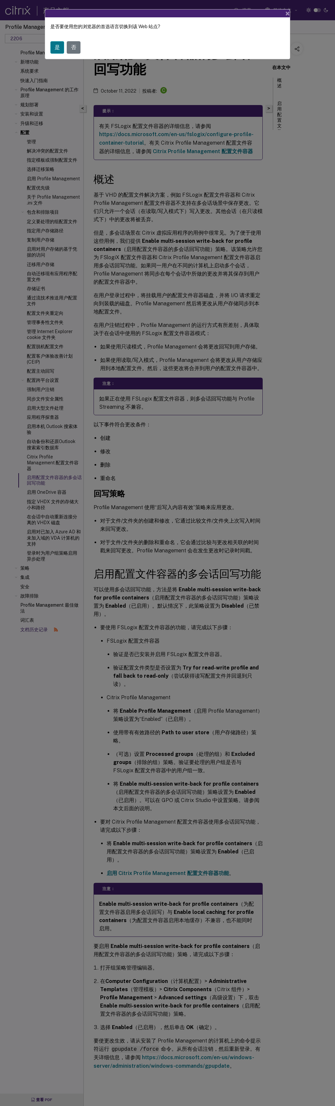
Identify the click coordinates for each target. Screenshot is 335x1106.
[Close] (287, 13)
